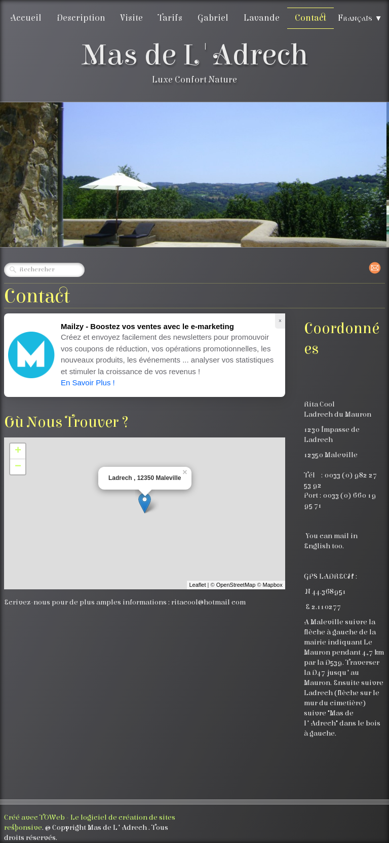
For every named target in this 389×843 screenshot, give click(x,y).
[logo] (195, 65)
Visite (132, 18)
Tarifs (170, 18)
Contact (310, 18)
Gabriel (213, 18)
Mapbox (273, 585)
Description (81, 18)
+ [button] (18, 451)
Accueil (26, 18)
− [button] (18, 466)
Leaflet (197, 585)
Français (360, 18)
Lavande (262, 18)
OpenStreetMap (236, 585)
